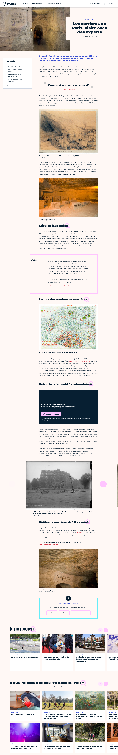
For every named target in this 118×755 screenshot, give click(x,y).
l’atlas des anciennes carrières (79, 361)
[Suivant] (103, 484)
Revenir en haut (11, 86)
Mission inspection (14, 66)
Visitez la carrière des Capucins (15, 80)
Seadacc (80, 532)
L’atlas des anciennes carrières (15, 70)
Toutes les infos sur (56, 286)
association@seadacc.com (49, 545)
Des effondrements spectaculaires (14, 75)
